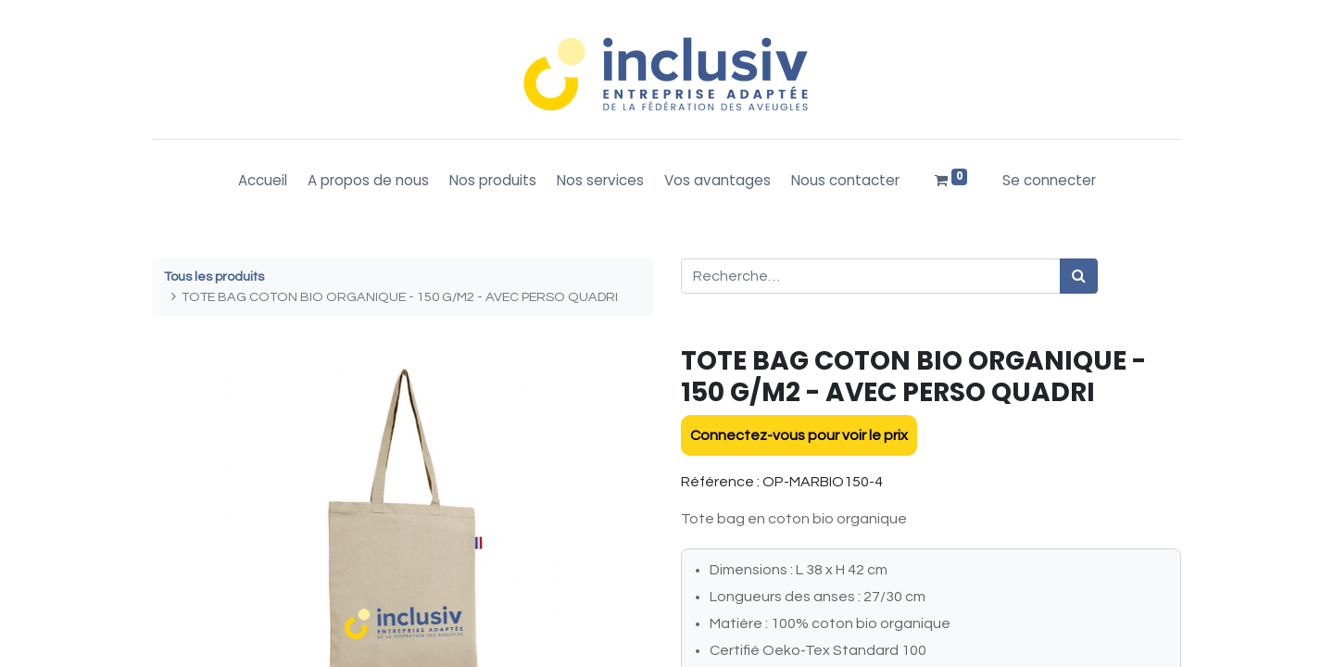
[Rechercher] (1079, 276)
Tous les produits (214, 276)
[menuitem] (262, 181)
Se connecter (1049, 180)
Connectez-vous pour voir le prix (799, 435)
